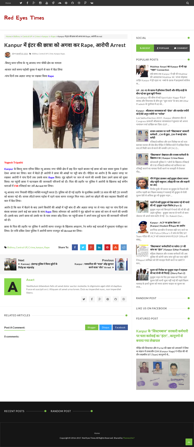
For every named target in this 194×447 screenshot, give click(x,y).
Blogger (92, 327)
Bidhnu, (35, 54)
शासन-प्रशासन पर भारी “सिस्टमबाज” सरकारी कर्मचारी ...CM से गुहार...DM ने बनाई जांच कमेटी (169, 134)
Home (8, 3)
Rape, (63, 54)
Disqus (105, 327)
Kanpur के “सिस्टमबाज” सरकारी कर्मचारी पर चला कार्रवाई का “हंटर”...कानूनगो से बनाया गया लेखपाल (162, 336)
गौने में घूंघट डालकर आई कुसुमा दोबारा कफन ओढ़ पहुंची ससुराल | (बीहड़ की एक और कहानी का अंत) (170, 181)
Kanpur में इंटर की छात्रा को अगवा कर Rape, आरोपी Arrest (65, 45)
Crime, (51, 54)
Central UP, (43, 54)
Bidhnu (16, 36)
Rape (53, 36)
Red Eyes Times (24, 17)
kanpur (45, 36)
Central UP (27, 36)
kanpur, (57, 54)
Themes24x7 (128, 438)
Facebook (120, 327)
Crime (37, 36)
